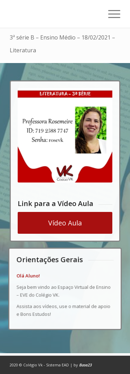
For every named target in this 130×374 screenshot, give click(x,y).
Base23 (85, 364)
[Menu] (110, 14)
